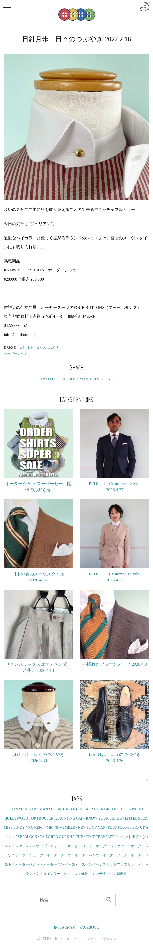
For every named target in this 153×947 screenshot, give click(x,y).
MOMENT (36, 827)
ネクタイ (43, 874)
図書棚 (121, 874)
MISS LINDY (14, 827)
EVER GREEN (105, 809)
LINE (108, 379)
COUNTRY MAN (34, 809)
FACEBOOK (69, 379)
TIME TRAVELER (100, 837)
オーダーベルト (27, 864)
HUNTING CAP (70, 818)
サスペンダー (88, 864)
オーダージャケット (112, 846)
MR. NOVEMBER (61, 827)
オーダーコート (80, 846)
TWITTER (48, 379)
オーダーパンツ (86, 855)
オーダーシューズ (29, 855)
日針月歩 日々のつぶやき (39, 347)
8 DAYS (12, 809)
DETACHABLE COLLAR (71, 809)
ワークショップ (65, 874)
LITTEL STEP (136, 818)
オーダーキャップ (50, 846)
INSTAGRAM (64, 927)
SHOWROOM (144, 7)
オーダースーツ (59, 855)
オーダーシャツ (15, 353)
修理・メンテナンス (97, 874)
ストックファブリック (120, 864)
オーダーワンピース (59, 864)
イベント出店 (128, 837)
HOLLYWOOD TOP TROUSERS (29, 818)
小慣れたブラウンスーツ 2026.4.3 (115, 664)
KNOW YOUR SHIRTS (104, 818)
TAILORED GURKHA (57, 837)
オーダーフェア (114, 855)
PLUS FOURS (119, 827)
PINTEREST (91, 379)
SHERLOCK (27, 837)
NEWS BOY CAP (91, 827)
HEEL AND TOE (132, 809)
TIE (80, 837)
